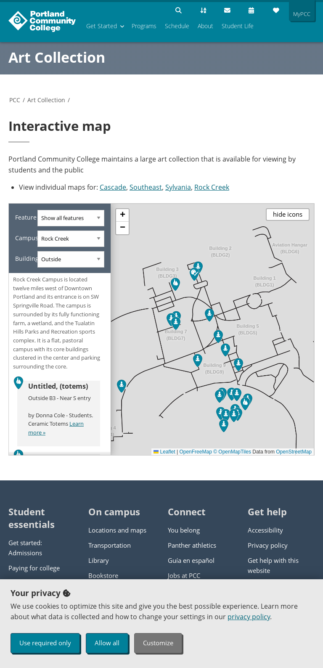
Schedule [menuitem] (177, 26)
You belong (184, 530)
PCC (14, 100)
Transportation (109, 545)
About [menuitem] (205, 26)
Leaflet (164, 452)
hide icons (287, 214)
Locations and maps (117, 530)
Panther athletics (192, 545)
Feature (26, 217)
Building (26, 258)
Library (98, 560)
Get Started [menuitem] (101, 26)
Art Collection (56, 57)
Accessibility (265, 530)
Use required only (45, 643)
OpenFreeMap (195, 452)
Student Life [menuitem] (238, 26)
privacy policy (249, 616)
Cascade (113, 187)
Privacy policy (268, 545)
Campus (26, 238)
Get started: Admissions (25, 547)
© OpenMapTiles (232, 452)
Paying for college (34, 568)
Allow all (107, 643)
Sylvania (178, 187)
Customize (158, 643)
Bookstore (103, 575)
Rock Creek (211, 187)
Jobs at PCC (184, 575)
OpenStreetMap (294, 452)
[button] (175, 284)
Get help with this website (273, 565)
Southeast (146, 187)
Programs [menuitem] (144, 26)
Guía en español (191, 560)
